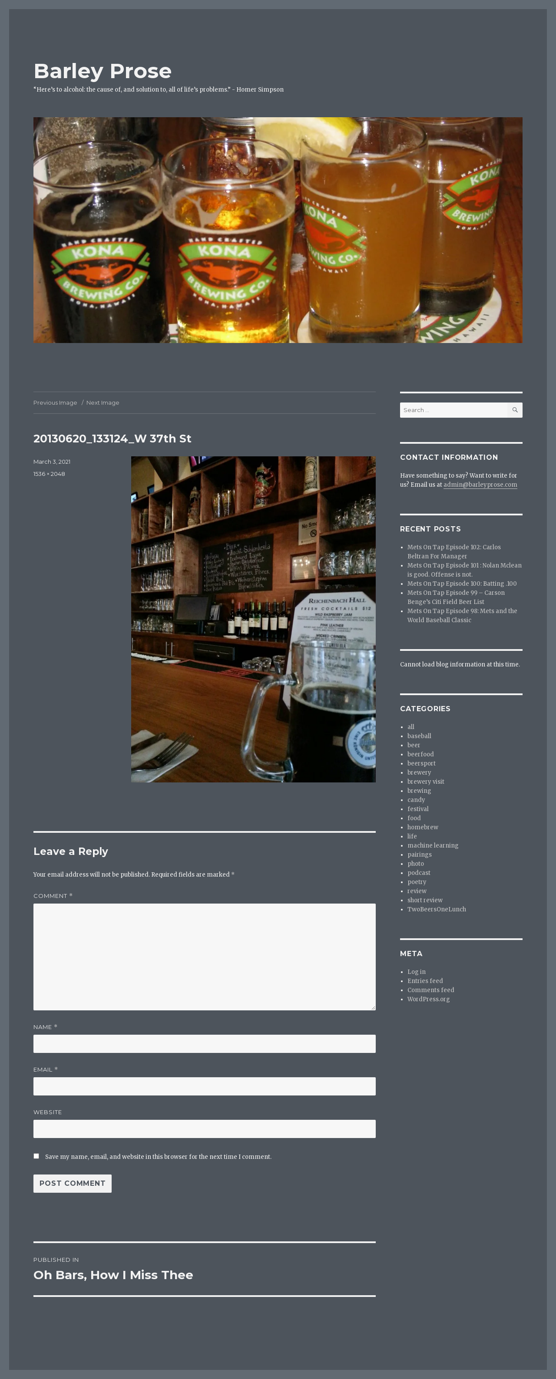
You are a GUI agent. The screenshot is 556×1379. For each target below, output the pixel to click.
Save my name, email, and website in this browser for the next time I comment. (158, 1157)
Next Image (102, 402)
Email (45, 1069)
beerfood (420, 754)
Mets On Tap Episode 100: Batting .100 (462, 583)
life (412, 836)
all (410, 727)
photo (415, 864)
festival (418, 809)
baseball (419, 736)
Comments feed (430, 990)
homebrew (422, 827)
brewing (419, 791)
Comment (53, 896)
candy (416, 800)
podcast (418, 873)
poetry (417, 882)
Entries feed (425, 981)
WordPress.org (428, 999)
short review (425, 900)
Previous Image (55, 402)
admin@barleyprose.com (480, 484)
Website (47, 1111)
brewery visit (425, 781)
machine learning (433, 845)
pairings (419, 854)
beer (413, 745)
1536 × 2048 (49, 473)
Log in (416, 972)
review (417, 891)
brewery (419, 772)
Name (45, 1027)
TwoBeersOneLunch (436, 909)
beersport (421, 763)
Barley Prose (102, 70)
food (414, 818)
